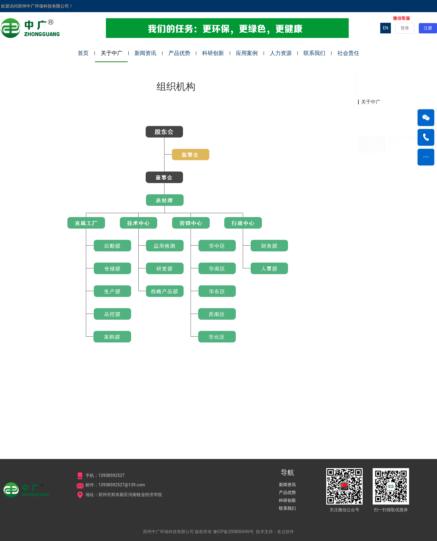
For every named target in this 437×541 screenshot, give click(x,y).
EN (385, 28)
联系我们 (314, 53)
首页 (83, 53)
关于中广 (112, 53)
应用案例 (247, 53)
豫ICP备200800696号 (233, 531)
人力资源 (281, 53)
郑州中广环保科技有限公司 (168, 531)
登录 (405, 28)
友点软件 (285, 531)
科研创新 (213, 53)
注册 (428, 28)
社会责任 (348, 53)
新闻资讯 (145, 53)
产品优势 (179, 53)
